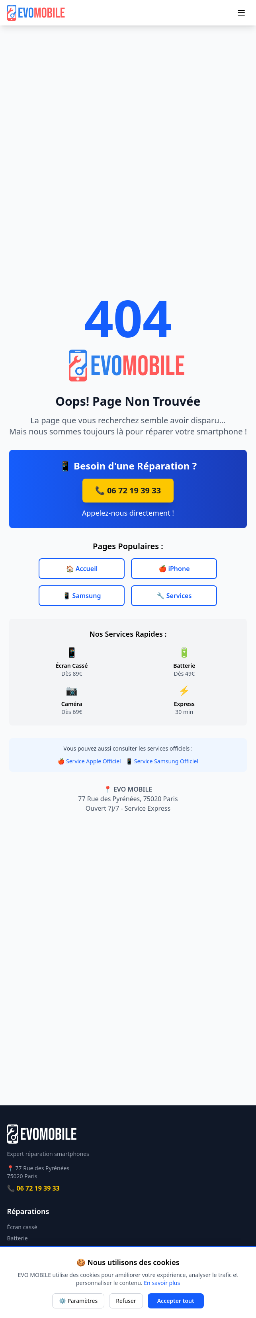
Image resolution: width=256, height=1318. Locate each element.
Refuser (126, 1300)
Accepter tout (175, 1300)
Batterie (17, 1238)
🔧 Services (174, 595)
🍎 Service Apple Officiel (89, 761)
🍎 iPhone (174, 568)
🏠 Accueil (82, 568)
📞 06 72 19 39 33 (128, 490)
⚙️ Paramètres (78, 1300)
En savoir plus (162, 1283)
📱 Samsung (82, 595)
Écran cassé (22, 1227)
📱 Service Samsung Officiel (162, 761)
